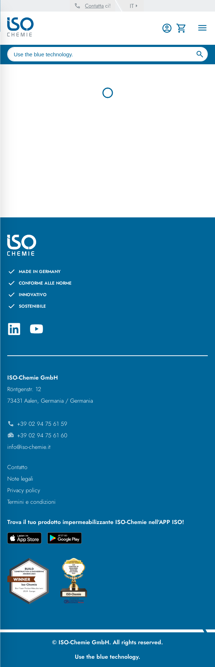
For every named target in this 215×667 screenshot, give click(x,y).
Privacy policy (23, 490)
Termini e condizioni (31, 502)
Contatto (17, 467)
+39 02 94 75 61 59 (37, 424)
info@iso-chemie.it (29, 447)
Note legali (20, 479)
